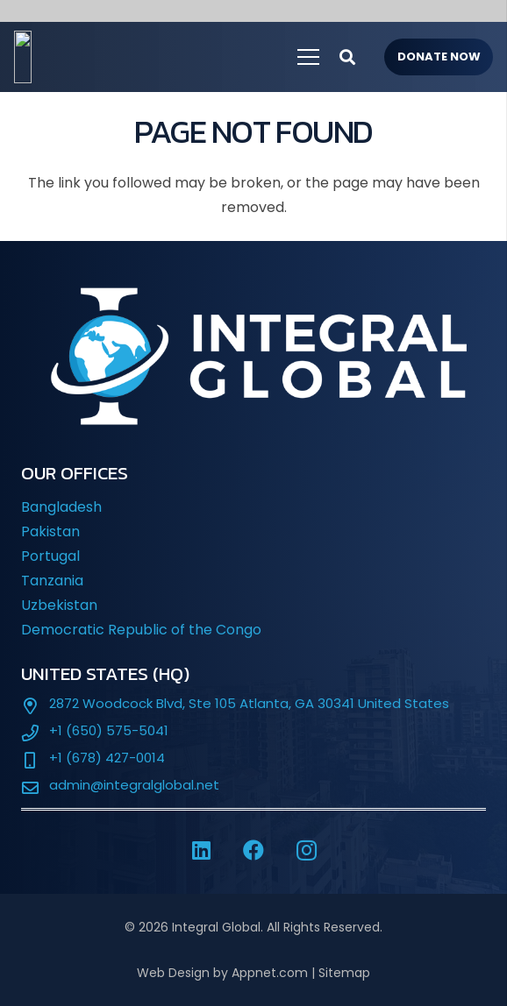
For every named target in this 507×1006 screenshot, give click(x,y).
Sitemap (344, 972)
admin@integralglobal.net (134, 785)
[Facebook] (253, 850)
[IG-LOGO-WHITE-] (118, 57)
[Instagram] (306, 850)
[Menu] (308, 57)
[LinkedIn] (201, 850)
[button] (347, 57)
